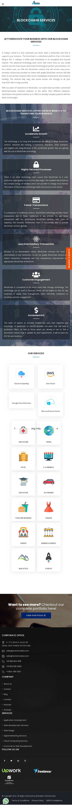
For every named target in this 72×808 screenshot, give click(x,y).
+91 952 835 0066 (12, 666)
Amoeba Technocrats (46, 796)
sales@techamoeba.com (15, 651)
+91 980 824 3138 (11, 661)
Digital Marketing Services (15, 735)
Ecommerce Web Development (18, 746)
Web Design (9, 730)
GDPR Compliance (54, 800)
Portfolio (7, 710)
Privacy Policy (38, 800)
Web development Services (16, 725)
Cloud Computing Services (16, 741)
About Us (8, 684)
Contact (7, 699)
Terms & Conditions (20, 800)
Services (7, 704)
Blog (6, 694)
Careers (7, 689)
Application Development (15, 720)
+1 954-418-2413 (11, 671)
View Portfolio (36, 615)
